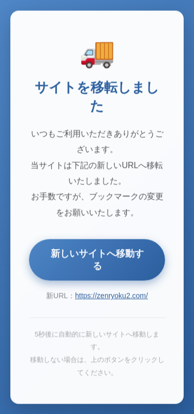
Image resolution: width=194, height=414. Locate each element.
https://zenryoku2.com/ (111, 296)
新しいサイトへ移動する (97, 260)
